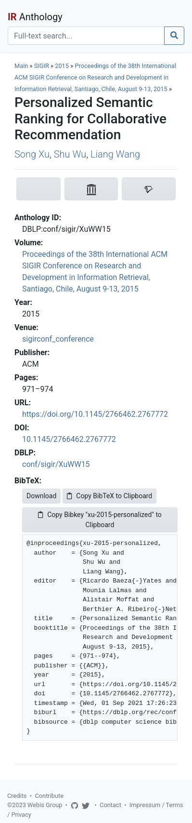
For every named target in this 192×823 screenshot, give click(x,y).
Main (21, 65)
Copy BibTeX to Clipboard (109, 496)
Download (41, 496)
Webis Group (45, 805)
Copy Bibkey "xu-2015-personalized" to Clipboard (100, 520)
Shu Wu (70, 154)
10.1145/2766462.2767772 (69, 439)
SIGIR (41, 65)
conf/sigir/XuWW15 (56, 464)
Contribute (49, 795)
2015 (62, 65)
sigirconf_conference (58, 339)
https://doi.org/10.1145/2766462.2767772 (95, 414)
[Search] (86, 36)
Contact (110, 805)
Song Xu (32, 154)
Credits (16, 795)
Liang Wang (115, 154)
